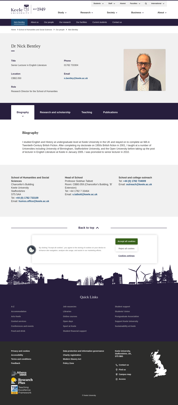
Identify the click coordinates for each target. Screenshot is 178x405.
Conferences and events (22, 326)
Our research (65, 21)
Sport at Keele (69, 326)
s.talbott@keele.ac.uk (84, 194)
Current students (99, 21)
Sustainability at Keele (125, 326)
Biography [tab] (23, 114)
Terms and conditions (21, 359)
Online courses (70, 316)
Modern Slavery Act (72, 359)
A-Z (12, 306)
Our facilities (81, 21)
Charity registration (72, 355)
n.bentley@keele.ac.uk (76, 78)
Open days (68, 321)
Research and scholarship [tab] (55, 112)
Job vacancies (69, 306)
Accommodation (18, 311)
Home (13, 29)
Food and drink (18, 331)
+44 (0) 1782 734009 (134, 181)
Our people (49, 21)
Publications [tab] (110, 112)
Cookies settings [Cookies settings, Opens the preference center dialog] (126, 256)
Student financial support (74, 331)
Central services (18, 321)
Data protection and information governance (83, 351)
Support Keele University (126, 321)
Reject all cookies (126, 248)
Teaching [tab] (86, 112)
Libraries (67, 311)
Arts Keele (16, 316)
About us (35, 21)
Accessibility (17, 355)
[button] (146, 2)
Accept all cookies (126, 241)
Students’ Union (122, 311)
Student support (122, 306)
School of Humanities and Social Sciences (35, 29)
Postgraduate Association (127, 316)
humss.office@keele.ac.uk (34, 201)
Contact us (117, 21)
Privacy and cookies (20, 351)
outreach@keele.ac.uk (139, 184)
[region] (94, 249)
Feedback (15, 363)
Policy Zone (68, 363)
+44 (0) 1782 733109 (27, 197)
